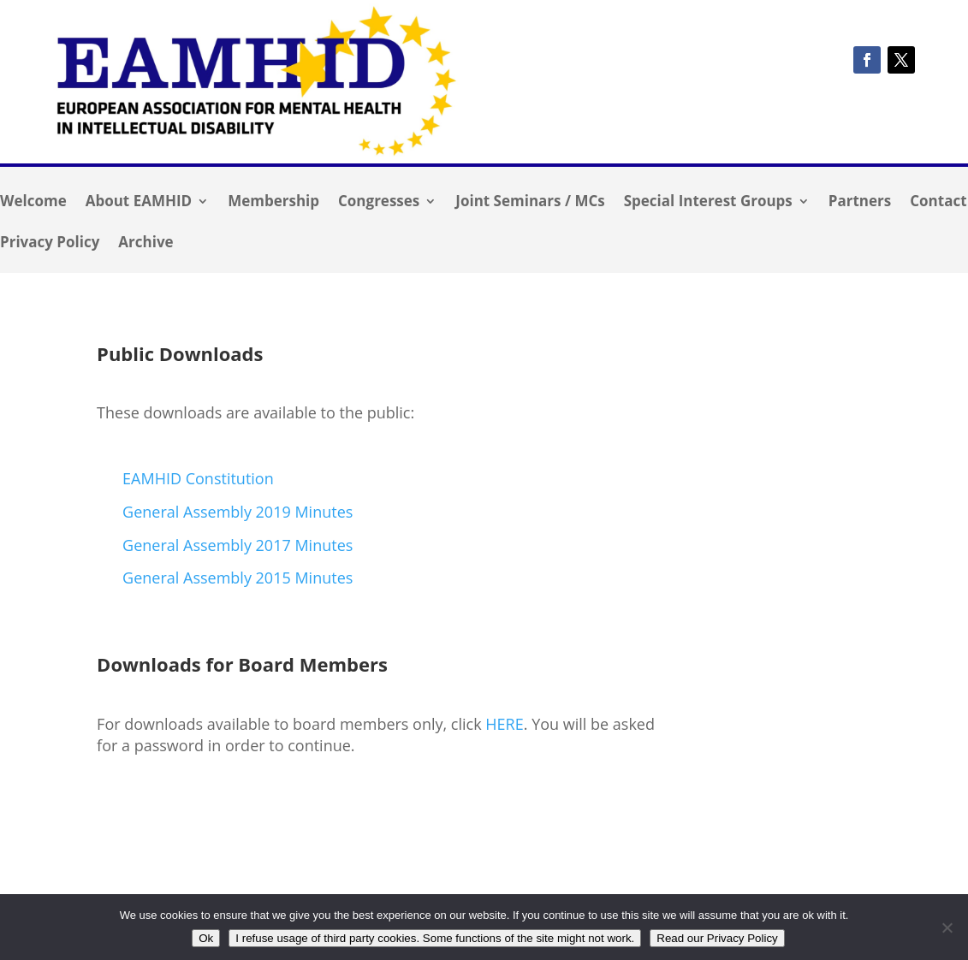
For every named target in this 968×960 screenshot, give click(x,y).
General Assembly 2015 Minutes (237, 577)
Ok (206, 938)
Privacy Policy (49, 244)
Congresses (378, 202)
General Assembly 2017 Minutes (237, 545)
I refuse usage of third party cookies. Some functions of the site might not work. (434, 938)
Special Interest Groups (708, 202)
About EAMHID (139, 202)
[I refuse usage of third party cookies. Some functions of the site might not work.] (946, 927)
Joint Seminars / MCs (529, 202)
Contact (938, 202)
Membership (273, 202)
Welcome (33, 202)
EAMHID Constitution (198, 478)
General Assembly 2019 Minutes (237, 511)
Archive (145, 244)
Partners (859, 202)
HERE (504, 724)
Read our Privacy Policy (716, 938)
